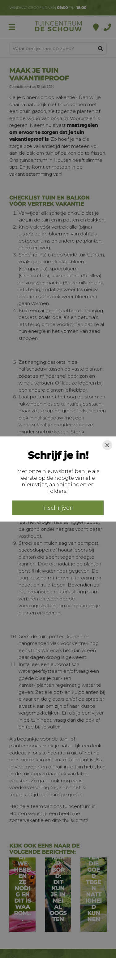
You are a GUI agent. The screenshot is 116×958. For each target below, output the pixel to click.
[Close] (107, 445)
